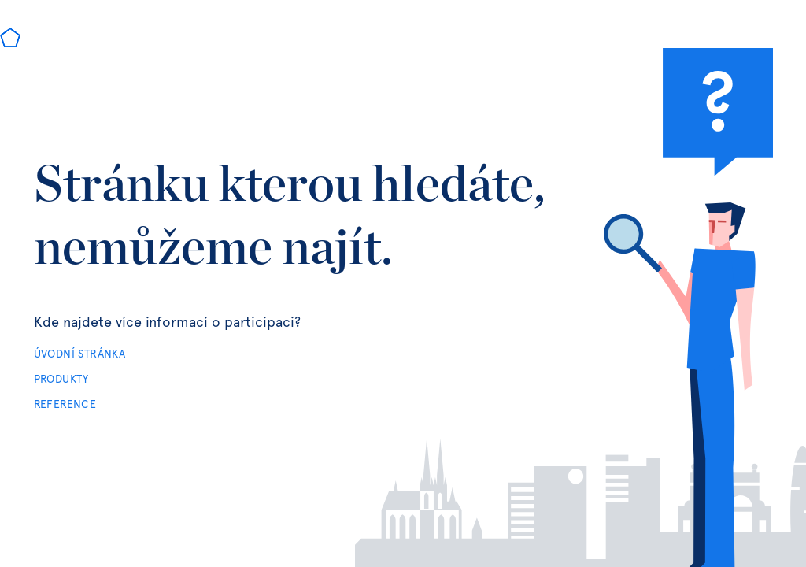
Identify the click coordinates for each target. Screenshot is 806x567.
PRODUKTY (61, 379)
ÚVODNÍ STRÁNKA (80, 354)
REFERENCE (65, 404)
